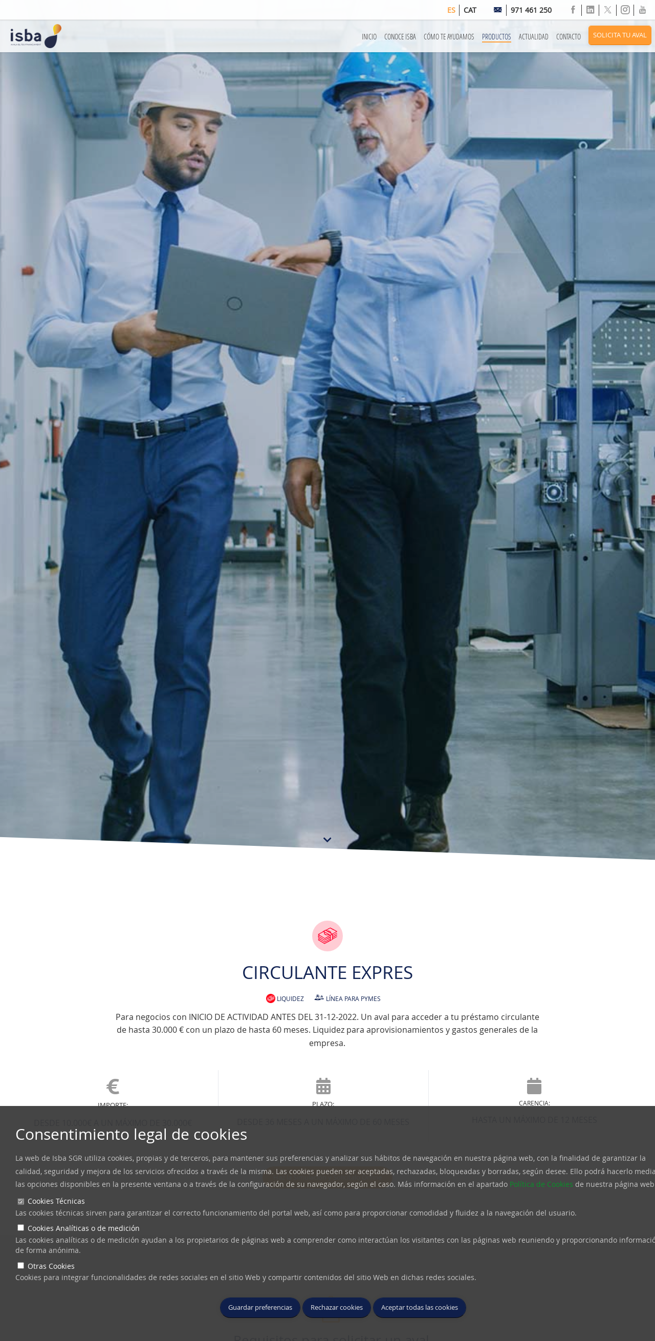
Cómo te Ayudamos (449, 36)
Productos (496, 36)
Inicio (369, 36)
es (451, 10)
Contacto (568, 36)
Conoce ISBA (400, 36)
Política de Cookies (541, 1184)
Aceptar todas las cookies (419, 1307)
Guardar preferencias (260, 1307)
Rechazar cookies (337, 1307)
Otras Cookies (51, 1266)
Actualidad (534, 36)
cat (470, 10)
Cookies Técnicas (56, 1201)
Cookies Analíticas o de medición (84, 1228)
